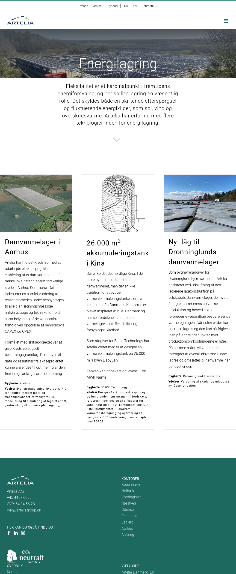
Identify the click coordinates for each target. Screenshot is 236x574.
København (130, 484)
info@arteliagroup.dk (24, 510)
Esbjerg (127, 522)
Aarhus (127, 528)
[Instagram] (23, 533)
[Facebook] (9, 533)
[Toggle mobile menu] (226, 20)
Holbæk (127, 491)
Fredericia (129, 516)
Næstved (128, 503)
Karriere (13, 572)
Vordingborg (131, 497)
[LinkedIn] (16, 533)
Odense (127, 509)
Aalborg (127, 534)
